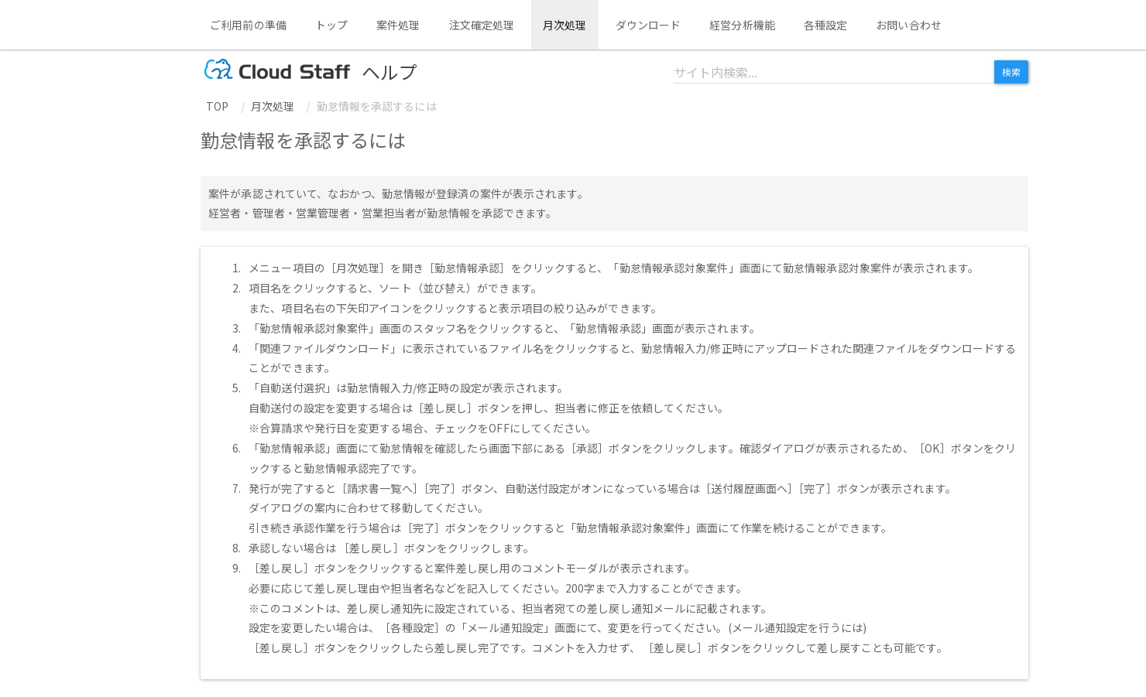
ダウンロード (648, 24)
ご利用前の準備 (248, 24)
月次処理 (564, 24)
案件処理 (398, 24)
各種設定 (825, 24)
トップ (331, 24)
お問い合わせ (909, 24)
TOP (217, 106)
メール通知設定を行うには (797, 627)
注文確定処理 (482, 24)
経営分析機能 (742, 24)
